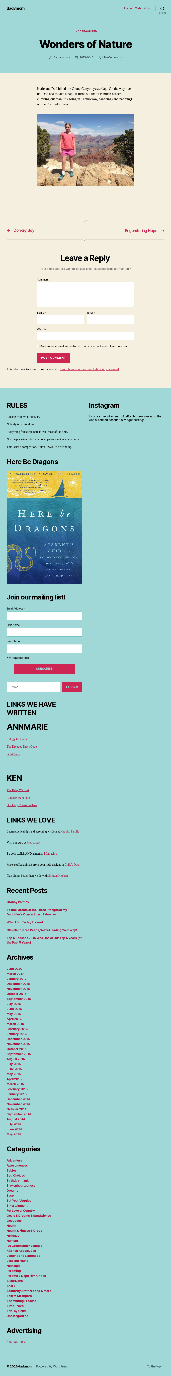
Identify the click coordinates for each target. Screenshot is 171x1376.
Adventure (14, 1160)
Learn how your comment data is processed (89, 369)
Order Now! (142, 8)
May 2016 (14, 1014)
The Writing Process (21, 1301)
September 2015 (19, 1054)
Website (42, 329)
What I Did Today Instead (25, 922)
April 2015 (14, 1079)
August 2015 (16, 1059)
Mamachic (50, 854)
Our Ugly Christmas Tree (22, 805)
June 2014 (14, 1129)
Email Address (16, 608)
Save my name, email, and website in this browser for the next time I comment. (84, 346)
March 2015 (15, 1084)
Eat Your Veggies (19, 1200)
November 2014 (18, 1104)
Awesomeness (17, 1165)
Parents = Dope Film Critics (26, 1276)
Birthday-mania (18, 1180)
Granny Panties (18, 902)
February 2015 (17, 1089)
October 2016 (17, 994)
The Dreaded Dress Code (22, 747)
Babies (11, 1170)
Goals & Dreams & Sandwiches (29, 1216)
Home (128, 8)
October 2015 (17, 1049)
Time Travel (15, 1306)
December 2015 (18, 1039)
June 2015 (14, 1069)
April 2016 (14, 1019)
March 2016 (15, 1024)
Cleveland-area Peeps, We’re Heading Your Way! (42, 930)
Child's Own (72, 865)
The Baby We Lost (18, 790)
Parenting (14, 1271)
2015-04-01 (86, 57)
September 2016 (19, 999)
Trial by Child (16, 1311)
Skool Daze (15, 1281)
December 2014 (18, 1099)
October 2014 (17, 1109)
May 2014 (14, 1134)
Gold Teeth (13, 754)
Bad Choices (16, 1175)
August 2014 (16, 1119)
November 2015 (18, 1044)
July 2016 (14, 1004)
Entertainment (17, 1205)
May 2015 (14, 1074)
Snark (11, 1286)
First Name (13, 625)
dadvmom (16, 8)
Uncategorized (85, 31)
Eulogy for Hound (17, 739)
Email (91, 312)
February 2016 (17, 1029)
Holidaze (13, 1236)
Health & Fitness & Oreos (24, 1231)
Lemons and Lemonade (23, 1256)
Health (11, 1226)
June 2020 (14, 969)
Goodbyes (14, 1221)
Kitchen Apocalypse (21, 1251)
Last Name (13, 641)
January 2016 (17, 1034)
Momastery (33, 843)
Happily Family (69, 832)
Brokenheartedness (21, 1185)
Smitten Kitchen (58, 876)
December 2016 (18, 984)
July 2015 (14, 1064)
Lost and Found (17, 1261)
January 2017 (17, 979)
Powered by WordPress (53, 1366)
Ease (10, 1195)
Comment (43, 279)
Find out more (16, 1342)
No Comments (113, 57)
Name (41, 312)
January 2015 (17, 1094)
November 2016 (18, 989)
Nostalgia (14, 1266)
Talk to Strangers (19, 1296)
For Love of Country (21, 1211)
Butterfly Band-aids (18, 798)
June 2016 (14, 1009)
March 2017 (15, 974)
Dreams (12, 1190)
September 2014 (19, 1114)
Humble (12, 1241)
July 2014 (14, 1124)
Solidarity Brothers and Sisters (29, 1291)
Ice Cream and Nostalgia (24, 1246)
